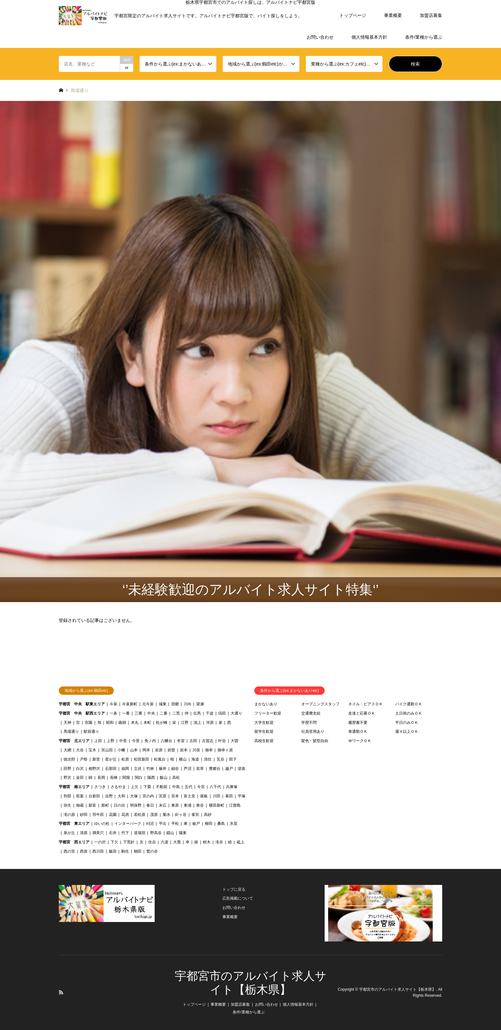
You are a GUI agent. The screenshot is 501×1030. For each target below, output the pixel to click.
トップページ (352, 15)
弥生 (67, 805)
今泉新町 (129, 704)
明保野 (136, 805)
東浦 (187, 805)
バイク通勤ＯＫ (408, 704)
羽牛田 (98, 814)
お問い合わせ (320, 37)
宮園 (88, 722)
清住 (208, 759)
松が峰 (161, 722)
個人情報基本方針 (369, 37)
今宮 (201, 787)
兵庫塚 (231, 787)
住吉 (152, 842)
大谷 (80, 750)
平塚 (241, 796)
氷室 (233, 823)
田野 (67, 768)
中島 (176, 787)
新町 (105, 805)
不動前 (161, 787)
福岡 (125, 768)
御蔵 (80, 805)
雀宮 (195, 814)
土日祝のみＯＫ (408, 713)
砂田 (84, 814)
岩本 (184, 750)
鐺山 (170, 833)
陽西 (151, 777)
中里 (123, 741)
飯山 (163, 777)
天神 (67, 722)
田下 (233, 759)
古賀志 (207, 741)
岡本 (146, 750)
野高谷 (156, 833)
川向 (187, 704)
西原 (84, 851)
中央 (151, 713)
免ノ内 (150, 741)
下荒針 (129, 842)
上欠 (134, 787)
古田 (193, 741)
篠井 (162, 768)
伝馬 (197, 713)
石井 (113, 833)
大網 (67, 750)
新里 (96, 759)
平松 (175, 823)
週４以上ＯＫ (406, 731)
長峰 (114, 777)
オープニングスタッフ (320, 704)
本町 (147, 722)
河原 (210, 722)
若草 (200, 768)
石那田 (111, 768)
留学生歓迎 (264, 731)
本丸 (135, 722)
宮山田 (107, 750)
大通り (236, 713)
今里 (136, 741)
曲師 (122, 722)
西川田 (98, 851)
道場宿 (139, 833)
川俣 (196, 750)
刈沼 (150, 823)
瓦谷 (220, 759)
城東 (162, 704)
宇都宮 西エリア (74, 842)
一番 (126, 713)
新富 (92, 805)
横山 (183, 759)
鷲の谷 (152, 851)
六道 (164, 842)
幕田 (229, 796)
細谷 (175, 768)
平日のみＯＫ (406, 722)
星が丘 (111, 759)
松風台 (160, 759)
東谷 (200, 805)
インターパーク (127, 823)
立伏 (138, 768)
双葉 (80, 796)
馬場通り (71, 731)
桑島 (221, 823)
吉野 (109, 796)
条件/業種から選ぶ (423, 37)
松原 (125, 759)
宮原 (162, 796)
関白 (139, 777)
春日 (150, 805)
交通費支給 (310, 713)
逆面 (241, 768)
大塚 (134, 796)
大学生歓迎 (264, 722)
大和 (121, 796)
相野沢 (94, 768)
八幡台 (166, 741)
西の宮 (69, 851)
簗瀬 (200, 704)
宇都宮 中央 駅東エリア (82, 704)
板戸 (196, 823)
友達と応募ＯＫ (361, 713)
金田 (80, 777)
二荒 (176, 713)
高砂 (208, 814)
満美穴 (98, 833)
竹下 (125, 833)
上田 (98, 741)
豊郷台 (214, 768)
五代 (188, 787)
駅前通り (91, 731)
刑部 (67, 796)
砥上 (240, 842)
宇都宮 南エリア (74, 787)
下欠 (114, 842)
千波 (209, 713)
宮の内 (148, 796)
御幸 (209, 750)
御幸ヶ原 (225, 750)
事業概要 (393, 15)
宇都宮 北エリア (74, 741)
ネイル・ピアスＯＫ (365, 704)
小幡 (121, 750)
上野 (110, 741)
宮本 (175, 796)
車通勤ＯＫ (357, 731)
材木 (207, 842)
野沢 (67, 777)
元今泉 (148, 704)
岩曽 (171, 750)
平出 (162, 823)
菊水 (166, 814)
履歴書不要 (357, 722)
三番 (138, 713)
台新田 (94, 796)
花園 (113, 814)
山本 (134, 750)
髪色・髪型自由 (314, 741)
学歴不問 (309, 722)
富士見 (189, 796)
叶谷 (222, 741)
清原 (84, 833)
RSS (61, 992)
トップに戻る (233, 889)
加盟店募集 (431, 15)
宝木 (92, 750)
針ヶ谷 (181, 814)
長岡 (101, 777)
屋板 (204, 796)
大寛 (177, 842)
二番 (163, 713)
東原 (175, 805)
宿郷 (175, 704)
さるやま (118, 787)
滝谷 (219, 842)
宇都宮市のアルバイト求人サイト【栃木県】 (397, 989)
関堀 (126, 777)
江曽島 (235, 805)
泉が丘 (69, 833)
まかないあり (265, 704)
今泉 (113, 704)
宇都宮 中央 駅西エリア (82, 713)
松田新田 (141, 759)
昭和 (110, 722)
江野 (185, 722)
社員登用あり (312, 731)
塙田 (222, 713)
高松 (176, 777)
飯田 (113, 851)
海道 (195, 759)
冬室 (181, 741)
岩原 (159, 750)
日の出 (119, 805)
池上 (197, 722)
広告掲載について (237, 898)
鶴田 (138, 851)
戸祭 (84, 759)
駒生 (125, 851)
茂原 (154, 814)
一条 (113, 713)
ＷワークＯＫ (359, 741)
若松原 (139, 814)
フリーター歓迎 (267, 713)
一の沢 (100, 842)
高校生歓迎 (264, 741)
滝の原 (69, 814)
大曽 (234, 741)
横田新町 (216, 805)
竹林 (150, 768)
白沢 (80, 768)
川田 (216, 796)
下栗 (147, 787)
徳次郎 (69, 759)
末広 (162, 805)
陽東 (183, 833)
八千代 (215, 787)
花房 (125, 814)
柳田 (208, 823)
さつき (100, 787)
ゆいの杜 (102, 823)
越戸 (229, 768)
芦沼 (187, 768)
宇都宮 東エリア (74, 823)
